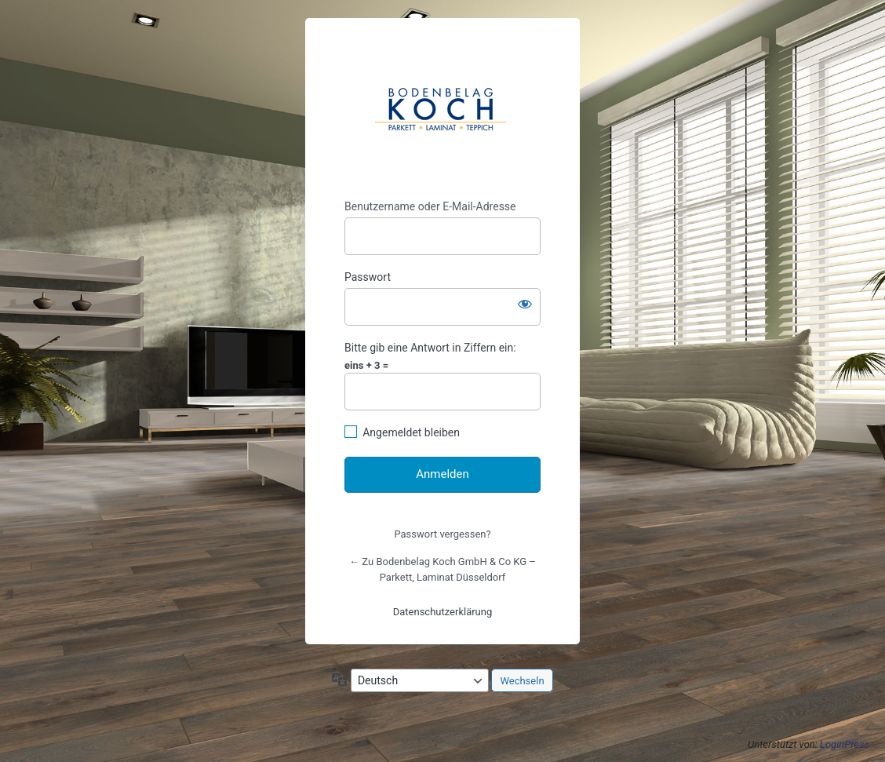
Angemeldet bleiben (411, 432)
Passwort (367, 277)
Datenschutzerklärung (443, 612)
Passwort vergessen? (442, 534)
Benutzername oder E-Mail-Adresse (430, 206)
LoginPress (844, 744)
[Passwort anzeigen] (525, 303)
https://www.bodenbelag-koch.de (442, 109)
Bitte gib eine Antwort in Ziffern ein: (430, 347)
